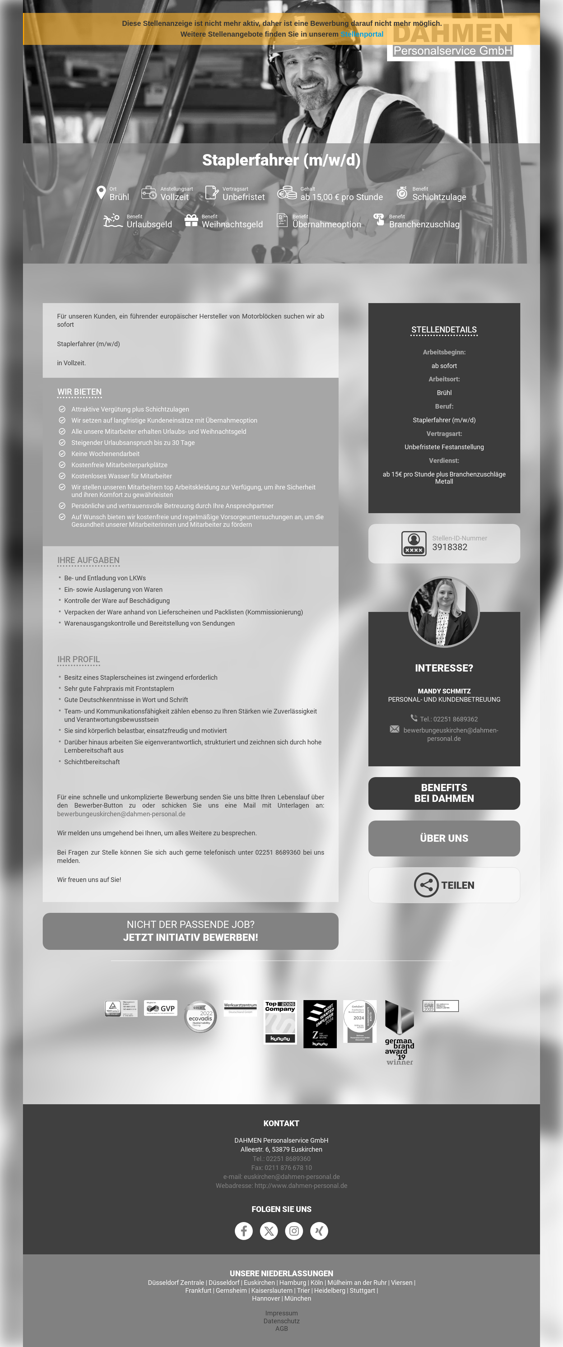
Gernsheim (231, 1290)
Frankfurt (198, 1290)
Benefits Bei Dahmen (444, 793)
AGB (281, 1328)
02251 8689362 (455, 719)
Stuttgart (362, 1290)
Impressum (281, 1313)
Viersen (402, 1282)
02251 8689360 (288, 1158)
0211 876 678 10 (288, 1167)
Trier (303, 1290)
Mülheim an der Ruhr (357, 1282)
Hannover (266, 1298)
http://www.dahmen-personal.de (301, 1185)
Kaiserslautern (272, 1290)
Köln (317, 1282)
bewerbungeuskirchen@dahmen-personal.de (121, 814)
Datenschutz (282, 1321)
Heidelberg (329, 1290)
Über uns (444, 838)
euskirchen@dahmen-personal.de (292, 1176)
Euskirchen (259, 1282)
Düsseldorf (224, 1282)
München (297, 1298)
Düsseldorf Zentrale (176, 1282)
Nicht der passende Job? (191, 931)
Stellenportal (362, 34)
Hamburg (292, 1282)
